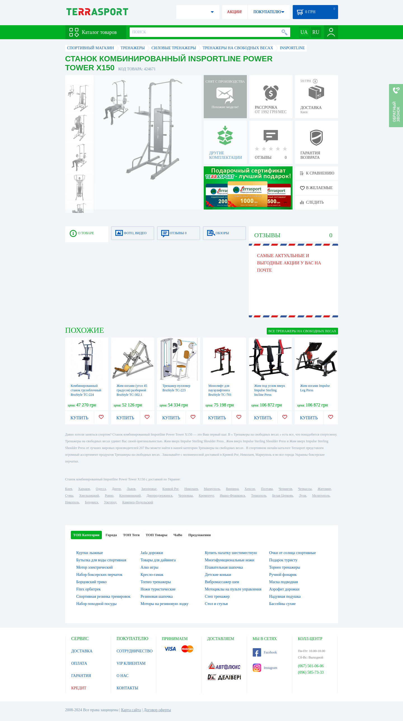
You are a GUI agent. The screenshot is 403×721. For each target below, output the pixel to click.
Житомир (324, 489)
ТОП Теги (131, 535)
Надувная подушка (285, 596)
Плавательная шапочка (224, 567)
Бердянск (91, 502)
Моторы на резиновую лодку (164, 604)
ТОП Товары (156, 535)
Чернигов (285, 489)
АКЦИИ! (234, 12)
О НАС (122, 676)
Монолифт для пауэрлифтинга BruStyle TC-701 (220, 390)
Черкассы (305, 489)
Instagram (265, 668)
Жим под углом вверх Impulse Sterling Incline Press (269, 390)
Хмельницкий (89, 495)
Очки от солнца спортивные (292, 553)
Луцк (302, 495)
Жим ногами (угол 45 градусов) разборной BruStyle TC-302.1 (132, 390)
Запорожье (148, 489)
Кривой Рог (170, 489)
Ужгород (110, 502)
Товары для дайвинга (157, 560)
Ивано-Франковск (232, 495)
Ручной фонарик (283, 575)
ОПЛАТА (79, 663)
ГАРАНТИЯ (81, 676)
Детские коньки (218, 575)
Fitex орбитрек (88, 589)
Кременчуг (206, 495)
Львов (131, 489)
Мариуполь (212, 489)
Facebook (265, 652)
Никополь (72, 502)
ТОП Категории (86, 535)
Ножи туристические (157, 589)
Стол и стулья (216, 604)
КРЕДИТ (78, 688)
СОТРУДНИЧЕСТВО (135, 651)
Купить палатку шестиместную (231, 553)
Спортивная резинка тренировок (103, 596)
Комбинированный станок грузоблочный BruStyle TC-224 (86, 390)
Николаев (191, 489)
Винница (232, 489)
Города (111, 535)
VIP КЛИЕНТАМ (131, 663)
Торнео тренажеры (284, 567)
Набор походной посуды (96, 604)
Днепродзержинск (160, 495)
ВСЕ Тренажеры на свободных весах (302, 331)
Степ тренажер (217, 596)
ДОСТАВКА (82, 651)
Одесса (101, 489)
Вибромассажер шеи (222, 582)
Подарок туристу (283, 560)
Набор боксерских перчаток (99, 575)
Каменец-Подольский (137, 502)
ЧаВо (178, 535)
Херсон (250, 489)
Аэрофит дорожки (284, 589)
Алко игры (149, 567)
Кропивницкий (129, 495)
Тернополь (258, 495)
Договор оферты (157, 710)
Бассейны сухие (282, 604)
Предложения (199, 535)
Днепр (116, 489)
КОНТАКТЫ (127, 688)
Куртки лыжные (89, 553)
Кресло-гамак (151, 575)
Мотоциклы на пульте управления (233, 589)
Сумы (69, 495)
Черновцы (185, 495)
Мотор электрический (94, 567)
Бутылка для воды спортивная (101, 560)
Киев (68, 489)
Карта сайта (131, 710)
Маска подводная (283, 582)
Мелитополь (321, 495)
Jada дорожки (151, 553)
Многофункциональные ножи (229, 560)
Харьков (84, 489)
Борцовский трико (91, 582)
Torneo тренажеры (155, 582)
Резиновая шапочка (156, 596)
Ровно (109, 495)
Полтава (267, 489)
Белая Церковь (282, 495)
